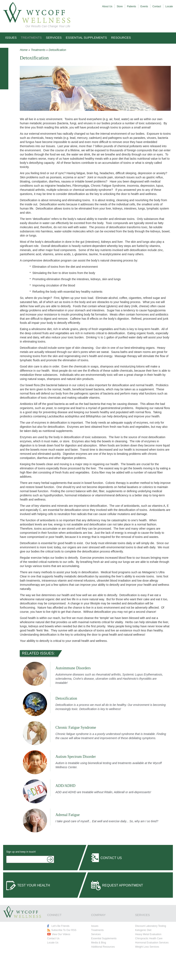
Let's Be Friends (60, 926)
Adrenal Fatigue (68, 815)
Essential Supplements (86, 37)
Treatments (31, 37)
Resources (121, 37)
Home (23, 50)
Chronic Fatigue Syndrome (76, 727)
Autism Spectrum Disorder (76, 757)
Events (144, 6)
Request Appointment (122, 885)
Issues (11, 37)
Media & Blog (98, 942)
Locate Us (52, 942)
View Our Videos (61, 934)
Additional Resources (103, 946)
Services (54, 37)
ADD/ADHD (66, 786)
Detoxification (57, 50)
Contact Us (111, 858)
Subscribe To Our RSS (64, 930)
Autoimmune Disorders (73, 668)
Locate (169, 6)
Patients (131, 6)
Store (120, 6)
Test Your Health (33, 885)
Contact (156, 6)
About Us (107, 6)
